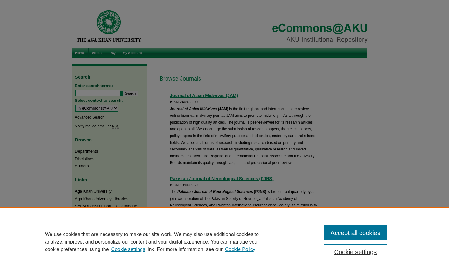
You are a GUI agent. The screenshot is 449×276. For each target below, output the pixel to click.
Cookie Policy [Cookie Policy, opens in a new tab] (240, 249)
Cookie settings (128, 249)
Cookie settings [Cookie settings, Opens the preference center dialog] (355, 252)
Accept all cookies (355, 232)
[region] (224, 241)
